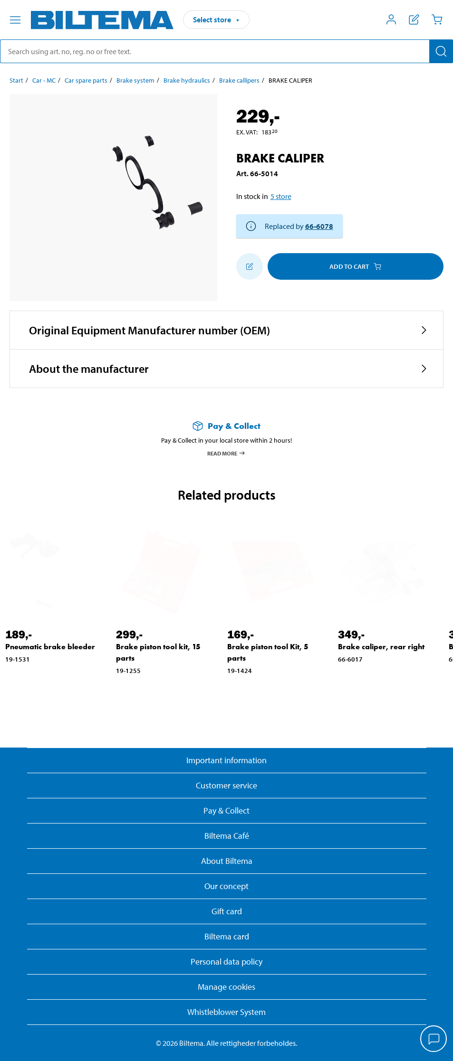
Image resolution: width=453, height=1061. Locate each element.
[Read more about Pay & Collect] (226, 425)
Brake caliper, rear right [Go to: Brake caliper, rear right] (381, 647)
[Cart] (436, 19)
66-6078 (319, 226)
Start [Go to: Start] (16, 80)
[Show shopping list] (414, 19)
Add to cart (355, 266)
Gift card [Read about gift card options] (227, 911)
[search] (226, 51)
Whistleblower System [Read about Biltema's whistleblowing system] (226, 1011)
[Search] (441, 51)
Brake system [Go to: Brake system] (135, 80)
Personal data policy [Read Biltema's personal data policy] (226, 961)
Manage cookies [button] (226, 986)
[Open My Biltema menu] (391, 19)
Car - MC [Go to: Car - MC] (44, 80)
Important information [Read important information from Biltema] (226, 760)
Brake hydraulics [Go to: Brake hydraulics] (187, 80)
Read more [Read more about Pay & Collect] (226, 453)
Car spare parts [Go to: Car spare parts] (86, 80)
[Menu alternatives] (15, 20)
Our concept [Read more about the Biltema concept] (226, 886)
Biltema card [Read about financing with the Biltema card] (226, 936)
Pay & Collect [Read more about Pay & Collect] (226, 810)
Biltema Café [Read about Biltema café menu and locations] (226, 835)
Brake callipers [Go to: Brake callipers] (239, 80)
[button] (226, 330)
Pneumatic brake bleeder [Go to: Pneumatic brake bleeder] (50, 647)
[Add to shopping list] (249, 266)
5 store (280, 196)
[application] (434, 1040)
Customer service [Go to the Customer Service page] (226, 785)
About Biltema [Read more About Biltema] (226, 860)
